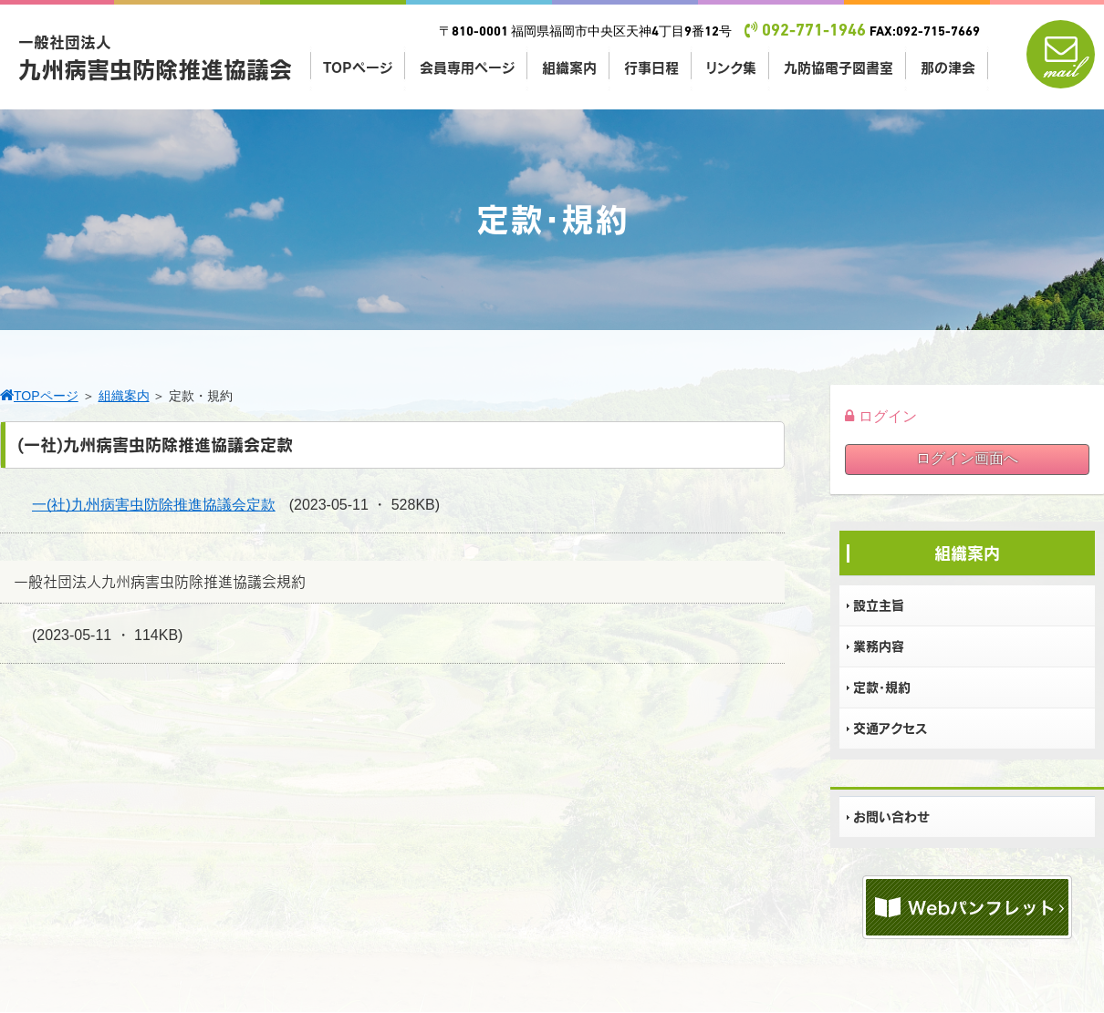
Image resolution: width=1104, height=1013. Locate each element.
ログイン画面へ (967, 458)
